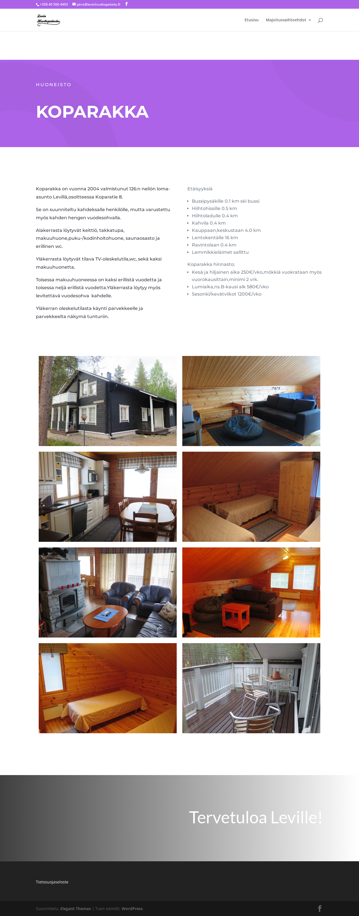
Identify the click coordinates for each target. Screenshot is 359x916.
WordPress (132, 908)
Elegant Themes (75, 908)
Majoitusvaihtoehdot (286, 20)
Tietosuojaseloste (52, 882)
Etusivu (252, 20)
